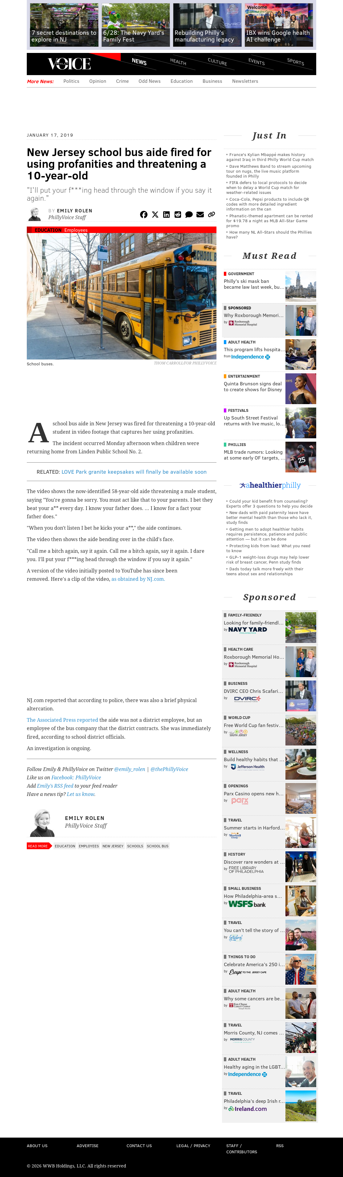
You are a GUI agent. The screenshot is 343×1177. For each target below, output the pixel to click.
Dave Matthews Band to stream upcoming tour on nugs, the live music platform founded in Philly (268, 171)
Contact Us (139, 1145)
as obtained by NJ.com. (139, 579)
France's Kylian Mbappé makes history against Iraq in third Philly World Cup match (270, 156)
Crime (122, 81)
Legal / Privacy (193, 1145)
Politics (71, 81)
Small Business (244, 888)
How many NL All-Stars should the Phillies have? (269, 234)
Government (241, 273)
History (236, 854)
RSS (280, 1145)
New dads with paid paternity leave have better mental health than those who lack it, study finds (269, 517)
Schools (135, 845)
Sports (295, 61)
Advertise (88, 1145)
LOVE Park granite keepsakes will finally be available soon (134, 471)
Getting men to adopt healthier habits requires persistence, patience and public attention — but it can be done (266, 534)
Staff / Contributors (241, 1149)
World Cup (239, 717)
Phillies (237, 444)
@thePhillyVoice (169, 769)
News (139, 61)
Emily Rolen (75, 210)
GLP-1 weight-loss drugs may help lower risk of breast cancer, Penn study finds (267, 559)
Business (212, 81)
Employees (76, 230)
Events (256, 62)
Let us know (80, 794)
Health (178, 62)
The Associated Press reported (62, 720)
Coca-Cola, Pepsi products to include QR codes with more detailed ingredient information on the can (267, 204)
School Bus (157, 845)
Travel (235, 820)
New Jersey (113, 845)
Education (182, 81)
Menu (37, 64)
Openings (238, 786)
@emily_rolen (129, 769)
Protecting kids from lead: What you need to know (268, 548)
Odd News (150, 81)
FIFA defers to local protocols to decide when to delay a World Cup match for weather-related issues (266, 187)
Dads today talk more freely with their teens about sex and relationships (265, 571)
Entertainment (244, 376)
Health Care (240, 649)
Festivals (238, 410)
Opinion (97, 81)
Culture (217, 61)
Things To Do (242, 956)
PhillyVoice (69, 63)
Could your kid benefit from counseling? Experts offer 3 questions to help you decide (269, 503)
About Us (37, 1145)
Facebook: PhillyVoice (76, 778)
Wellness (238, 751)
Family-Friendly (245, 615)
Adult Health (242, 342)
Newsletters (245, 81)
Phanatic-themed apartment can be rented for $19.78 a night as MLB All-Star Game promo (269, 220)
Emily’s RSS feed (55, 786)
